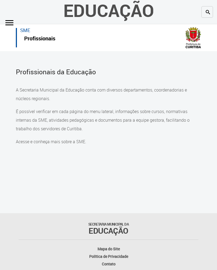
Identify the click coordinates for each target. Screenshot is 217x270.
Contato (108, 264)
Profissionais (39, 39)
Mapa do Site (108, 248)
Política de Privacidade (108, 256)
